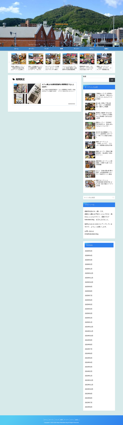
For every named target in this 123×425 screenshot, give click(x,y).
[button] (113, 198)
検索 (84, 76)
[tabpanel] (19, 62)
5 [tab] (66, 74)
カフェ (73, 419)
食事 (61, 419)
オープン (50, 419)
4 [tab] (64, 74)
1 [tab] (56, 74)
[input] (99, 197)
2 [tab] (59, 74)
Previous (9, 62)
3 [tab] (61, 74)
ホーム (45, 419)
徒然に (78, 419)
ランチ (57, 419)
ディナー (66, 419)
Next (114, 62)
